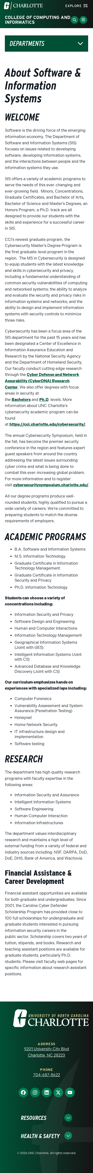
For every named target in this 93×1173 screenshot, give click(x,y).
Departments (27, 43)
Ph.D (44, 399)
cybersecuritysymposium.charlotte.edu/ (50, 485)
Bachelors (21, 399)
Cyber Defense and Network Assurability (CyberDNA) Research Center (42, 380)
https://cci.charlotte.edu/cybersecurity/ (47, 424)
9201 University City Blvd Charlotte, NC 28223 (46, 1052)
